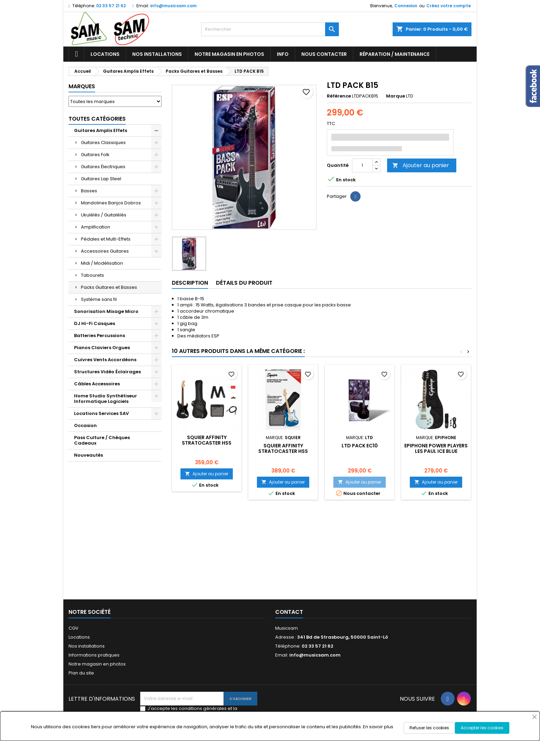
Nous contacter (324, 54)
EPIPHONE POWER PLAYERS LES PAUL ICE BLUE (436, 448)
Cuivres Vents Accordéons (105, 359)
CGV (74, 628)
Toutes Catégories (97, 119)
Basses (89, 190)
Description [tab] (190, 283)
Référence (339, 96)
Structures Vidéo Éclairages (107, 371)
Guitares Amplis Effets (100, 130)
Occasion (85, 425)
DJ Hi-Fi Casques (94, 323)
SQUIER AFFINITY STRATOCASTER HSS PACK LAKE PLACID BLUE (283, 451)
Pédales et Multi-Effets (106, 239)
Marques (82, 86)
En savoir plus (378, 726)
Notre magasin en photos (229, 54)
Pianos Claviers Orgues (102, 347)
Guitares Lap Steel (101, 178)
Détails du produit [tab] (244, 283)
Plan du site (81, 673)
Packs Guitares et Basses (109, 287)
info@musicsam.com (173, 6)
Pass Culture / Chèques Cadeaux (102, 440)
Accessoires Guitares (105, 251)
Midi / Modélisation (102, 263)
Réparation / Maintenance (394, 54)
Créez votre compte (448, 6)
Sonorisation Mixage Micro (106, 311)
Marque (395, 96)
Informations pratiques (94, 655)
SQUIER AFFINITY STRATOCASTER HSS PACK (206, 443)
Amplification (95, 227)
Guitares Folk (95, 154)
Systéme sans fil (99, 299)
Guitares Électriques (103, 166)
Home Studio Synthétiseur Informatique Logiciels (105, 399)
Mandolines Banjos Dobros (111, 203)
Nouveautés (88, 455)
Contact (289, 612)
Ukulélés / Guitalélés (103, 215)
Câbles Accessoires (97, 383)
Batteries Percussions (99, 335)
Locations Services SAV (101, 413)
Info (283, 54)
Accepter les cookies (482, 728)
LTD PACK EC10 (360, 445)
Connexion (405, 6)
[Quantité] (362, 165)
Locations (105, 54)
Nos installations (157, 54)
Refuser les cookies (429, 728)
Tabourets (92, 275)
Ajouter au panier (420, 165)
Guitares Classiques (103, 142)
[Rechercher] (270, 29)
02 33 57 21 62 (111, 6)
